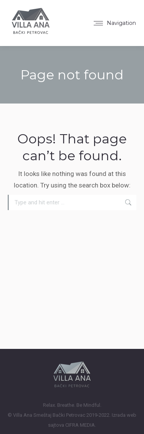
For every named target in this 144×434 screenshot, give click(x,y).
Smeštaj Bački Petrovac (59, 415)
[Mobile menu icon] (114, 23)
